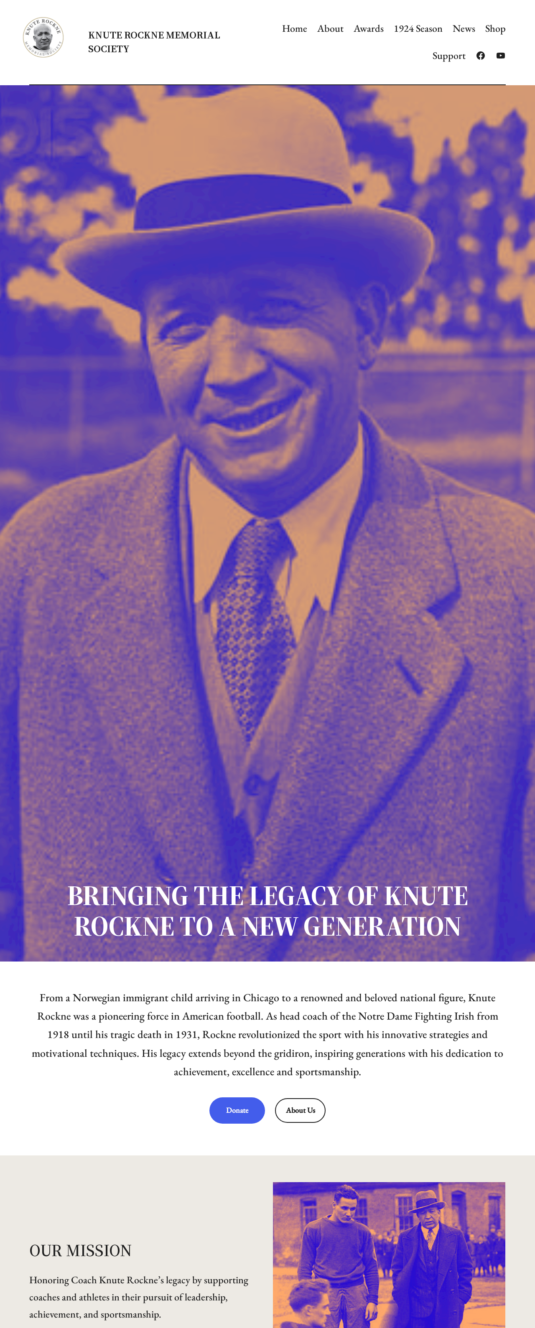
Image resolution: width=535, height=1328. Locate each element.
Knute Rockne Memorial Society (154, 41)
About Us (300, 1110)
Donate (237, 1110)
